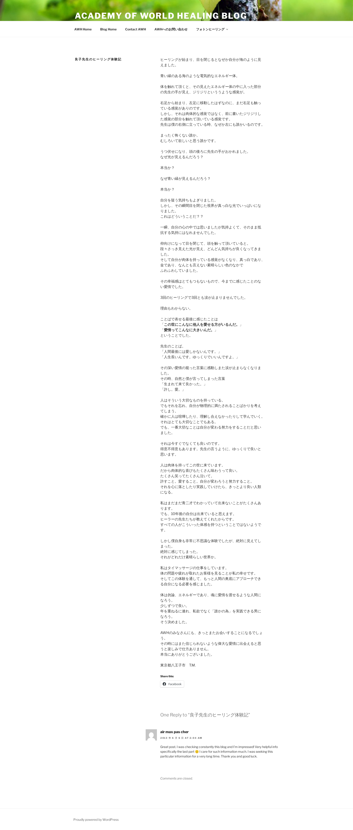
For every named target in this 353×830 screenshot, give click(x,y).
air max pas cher (174, 732)
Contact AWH (135, 29)
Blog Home (108, 29)
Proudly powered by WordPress (96, 819)
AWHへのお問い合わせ (171, 29)
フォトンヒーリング (212, 29)
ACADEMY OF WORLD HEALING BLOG (161, 16)
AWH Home (83, 29)
